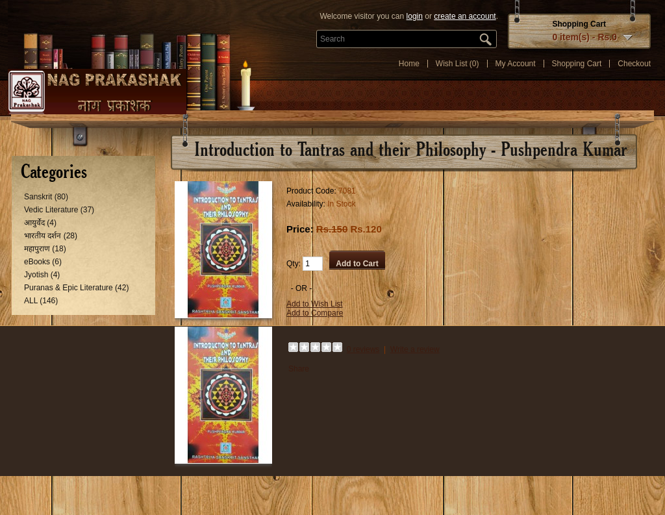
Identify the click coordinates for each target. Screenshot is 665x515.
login (415, 16)
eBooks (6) (43, 261)
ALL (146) (41, 300)
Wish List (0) (457, 64)
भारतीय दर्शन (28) (50, 235)
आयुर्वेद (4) (40, 222)
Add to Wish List (314, 303)
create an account (465, 16)
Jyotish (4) (42, 274)
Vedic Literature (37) (59, 209)
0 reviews (363, 349)
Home (409, 64)
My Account (516, 64)
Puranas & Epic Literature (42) (76, 287)
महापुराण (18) (45, 248)
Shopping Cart (577, 64)
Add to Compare (314, 313)
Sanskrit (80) (46, 196)
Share (298, 368)
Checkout (634, 64)
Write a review (415, 349)
